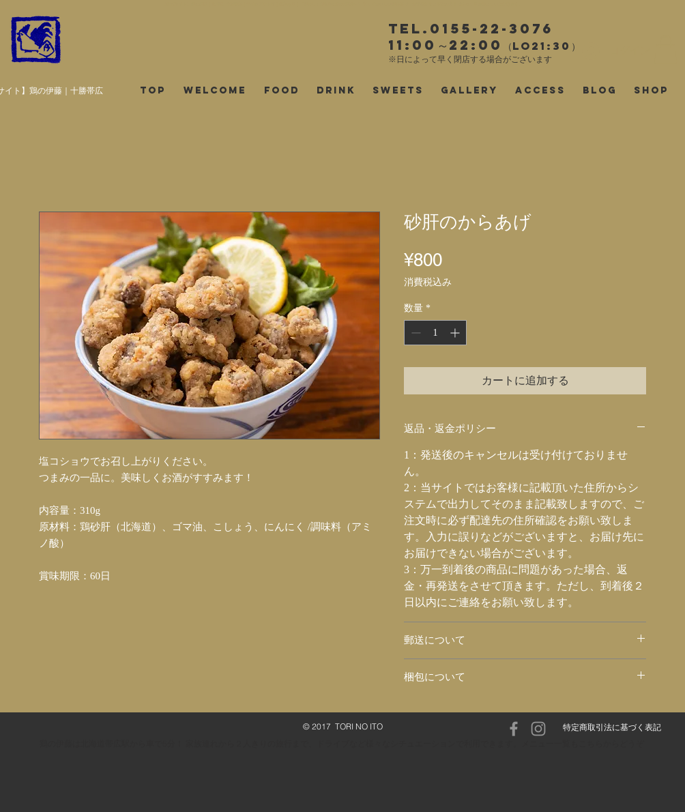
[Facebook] (513, 728)
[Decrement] (414, 333)
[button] (665, 49)
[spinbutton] (435, 333)
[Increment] (456, 333)
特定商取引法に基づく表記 (612, 727)
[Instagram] (538, 728)
